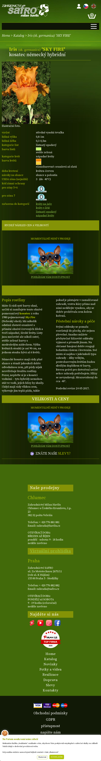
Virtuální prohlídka (50, 551)
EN (93, 5)
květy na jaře (44, 204)
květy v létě (43, 208)
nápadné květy (45, 215)
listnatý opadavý (46, 211)
